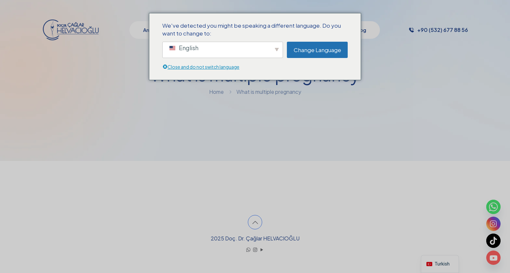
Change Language (317, 49)
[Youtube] (493, 258)
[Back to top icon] (255, 222)
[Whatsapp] (493, 207)
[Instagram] (493, 224)
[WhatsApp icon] (248, 249)
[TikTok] (493, 241)
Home (216, 91)
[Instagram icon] (255, 249)
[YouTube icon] (262, 249)
